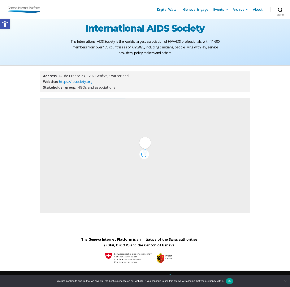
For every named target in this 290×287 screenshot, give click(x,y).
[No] (285, 281)
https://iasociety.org (76, 81)
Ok (229, 281)
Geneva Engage (195, 9)
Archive (239, 9)
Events (218, 9)
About (258, 9)
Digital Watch (168, 9)
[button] (5, 24)
